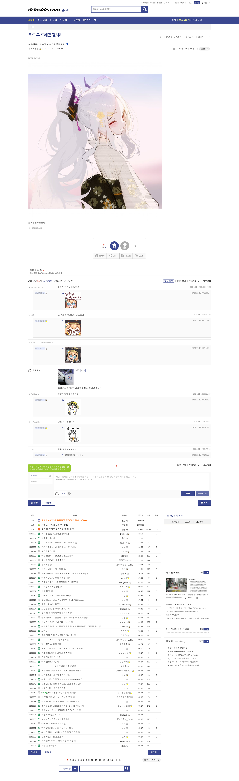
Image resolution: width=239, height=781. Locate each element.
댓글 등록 (168, 281)
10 (92, 760)
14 (107, 760)
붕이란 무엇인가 (173, 615)
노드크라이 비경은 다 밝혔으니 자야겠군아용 (60, 648)
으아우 (42, 631)
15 (111, 760)
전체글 (34, 502)
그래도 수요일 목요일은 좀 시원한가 (56, 542)
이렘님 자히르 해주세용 (50, 569)
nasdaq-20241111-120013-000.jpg (46, 273)
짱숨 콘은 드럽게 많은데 (51, 723)
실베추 (100, 256)
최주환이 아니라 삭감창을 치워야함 (183, 662)
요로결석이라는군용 (49, 587)
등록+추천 (202, 493)
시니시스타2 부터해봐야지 (52, 719)
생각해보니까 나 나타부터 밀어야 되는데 (58, 710)
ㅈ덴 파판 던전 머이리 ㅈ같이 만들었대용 (58, 670)
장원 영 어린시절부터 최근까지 (54, 613)
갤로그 (166, 3)
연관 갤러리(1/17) (174, 37)
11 (96, 760)
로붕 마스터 (45, 538)
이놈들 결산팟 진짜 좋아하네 (53, 578)
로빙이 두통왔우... (48, 715)
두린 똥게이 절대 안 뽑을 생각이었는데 (57, 701)
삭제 (210, 287)
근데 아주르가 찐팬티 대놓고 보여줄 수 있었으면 (62, 617)
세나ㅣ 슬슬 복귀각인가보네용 (53, 534)
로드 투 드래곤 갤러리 (45, 35)
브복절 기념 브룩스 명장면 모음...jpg (183, 655)
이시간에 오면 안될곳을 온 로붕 (54, 622)
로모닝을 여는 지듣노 (49, 604)
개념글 (48, 502)
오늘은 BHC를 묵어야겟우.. (52, 609)
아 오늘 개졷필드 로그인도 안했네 (55, 697)
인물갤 (159, 3)
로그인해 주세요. (175, 515)
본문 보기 (181, 281)
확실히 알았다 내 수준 (50, 560)
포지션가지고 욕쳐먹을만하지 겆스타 (183, 665)
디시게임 (174, 3)
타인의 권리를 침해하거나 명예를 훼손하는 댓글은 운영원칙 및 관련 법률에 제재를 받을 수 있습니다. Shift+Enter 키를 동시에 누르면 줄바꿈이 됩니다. (98, 478)
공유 (113, 255)
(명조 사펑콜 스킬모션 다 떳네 (56, 692)
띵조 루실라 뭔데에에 (49, 737)
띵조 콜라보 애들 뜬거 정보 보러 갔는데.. (58, 684)
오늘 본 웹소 (45, 745)
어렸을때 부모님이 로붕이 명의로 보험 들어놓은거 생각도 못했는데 (68, 626)
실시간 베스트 (173, 572)
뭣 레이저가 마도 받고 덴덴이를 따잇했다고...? (61, 600)
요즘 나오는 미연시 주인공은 (53, 675)
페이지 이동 (151, 760)
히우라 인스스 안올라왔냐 (179, 648)
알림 (199, 522)
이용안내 (202, 37)
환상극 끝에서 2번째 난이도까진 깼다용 (58, 732)
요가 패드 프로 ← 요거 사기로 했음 (56, 741)
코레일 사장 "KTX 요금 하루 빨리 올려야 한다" (79, 388)
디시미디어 (171, 629)
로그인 (197, 3)
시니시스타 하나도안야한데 (52, 639)
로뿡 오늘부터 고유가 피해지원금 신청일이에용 (61, 573)
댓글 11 (204, 48)
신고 (139, 255)
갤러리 (31, 20)
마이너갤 (144, 3)
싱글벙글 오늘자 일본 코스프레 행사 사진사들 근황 (187, 618)
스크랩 (173, 48)
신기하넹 (44, 564)
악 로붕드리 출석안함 (49, 644)
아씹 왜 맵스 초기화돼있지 (52, 688)
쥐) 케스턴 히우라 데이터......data (182, 658)
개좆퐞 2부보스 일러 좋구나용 (53, 595)
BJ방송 (87, 20)
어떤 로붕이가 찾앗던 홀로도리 (54, 556)
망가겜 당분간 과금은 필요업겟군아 (56, 547)
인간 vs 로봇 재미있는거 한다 (178, 604)
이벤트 (182, 3)
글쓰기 (204, 502)
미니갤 (152, 3)
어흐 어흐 (44, 591)
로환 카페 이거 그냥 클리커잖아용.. (56, 635)
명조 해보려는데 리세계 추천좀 (54, 653)
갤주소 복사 (190, 37)
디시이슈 (184, 629)
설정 (161, 37)
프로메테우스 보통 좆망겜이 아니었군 (57, 582)
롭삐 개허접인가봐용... (50, 657)
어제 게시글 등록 (187, 20)
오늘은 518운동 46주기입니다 (180, 651)
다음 (117, 760)
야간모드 (206, 3)
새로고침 (207, 281)
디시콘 (189, 3)
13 (104, 760)
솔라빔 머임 (45, 551)
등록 (188, 493)
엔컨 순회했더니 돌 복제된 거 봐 (54, 728)
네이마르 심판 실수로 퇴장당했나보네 (182, 611)
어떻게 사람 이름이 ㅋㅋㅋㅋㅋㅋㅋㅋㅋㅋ (59, 679)
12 (100, 760)
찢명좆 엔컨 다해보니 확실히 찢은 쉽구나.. (59, 706)
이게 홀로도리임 (47, 662)
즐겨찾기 (175, 522)
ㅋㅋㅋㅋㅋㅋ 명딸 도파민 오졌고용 (56, 666)
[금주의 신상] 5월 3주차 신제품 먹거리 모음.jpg (186, 608)
